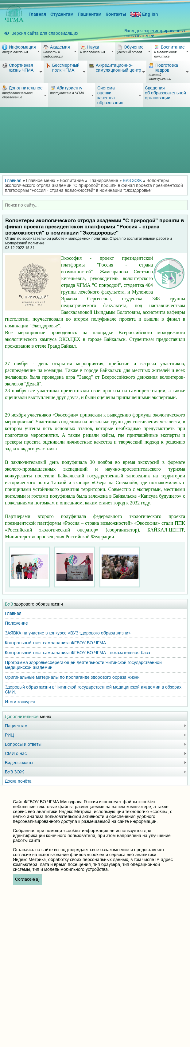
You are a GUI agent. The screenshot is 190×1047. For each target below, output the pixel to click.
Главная (37, 14)
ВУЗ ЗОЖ (132, 180)
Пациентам (89, 14)
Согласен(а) (27, 879)
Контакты (116, 14)
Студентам (61, 14)
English (144, 14)
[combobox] (95, 205)
